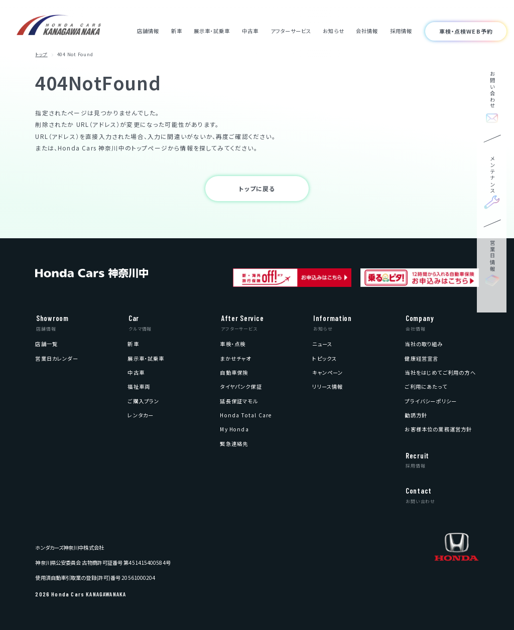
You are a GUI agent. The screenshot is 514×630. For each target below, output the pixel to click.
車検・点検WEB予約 (466, 31)
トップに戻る (256, 188)
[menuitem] (46, 344)
